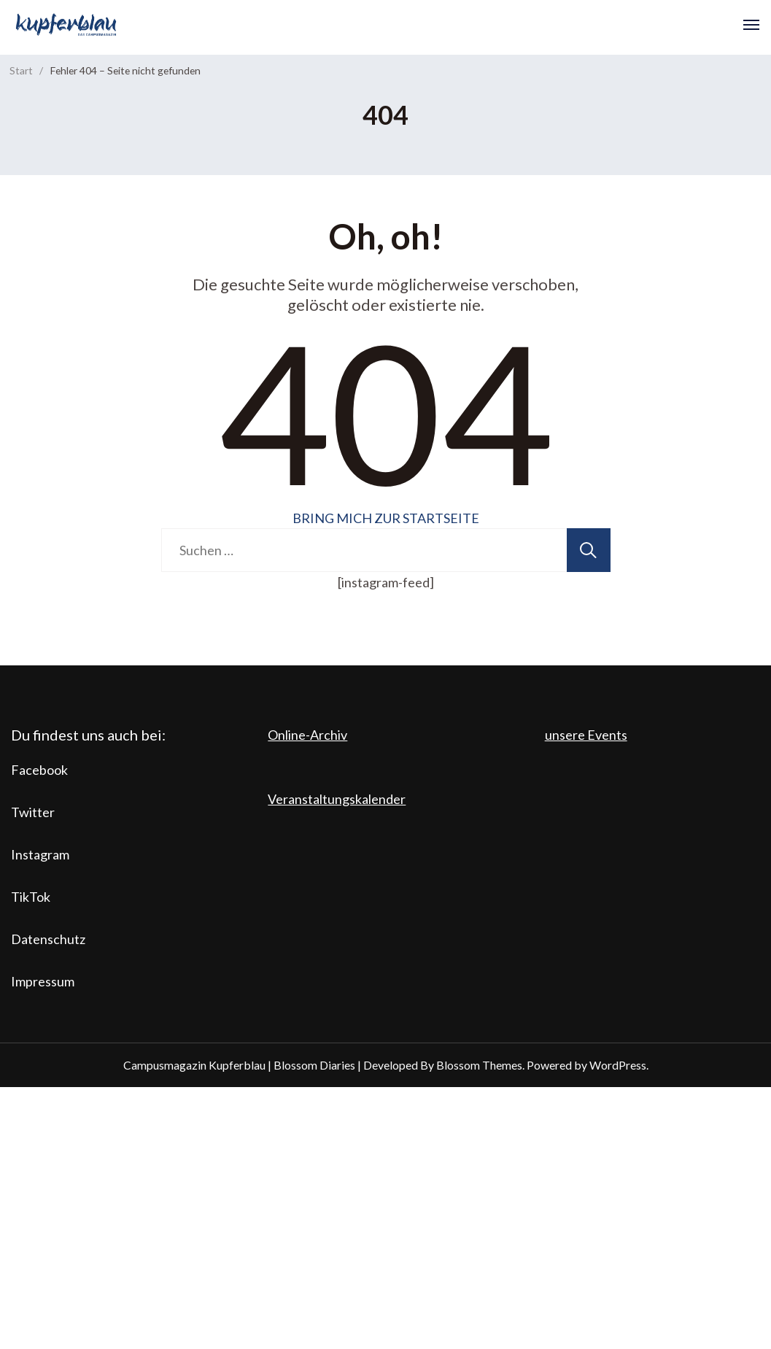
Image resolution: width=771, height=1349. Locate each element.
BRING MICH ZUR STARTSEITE (385, 518)
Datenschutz (48, 939)
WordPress (617, 1065)
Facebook (39, 770)
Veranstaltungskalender (337, 799)
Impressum (42, 981)
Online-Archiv (307, 735)
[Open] (751, 25)
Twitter (33, 812)
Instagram (40, 854)
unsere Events (586, 735)
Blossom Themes (479, 1065)
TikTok (30, 897)
